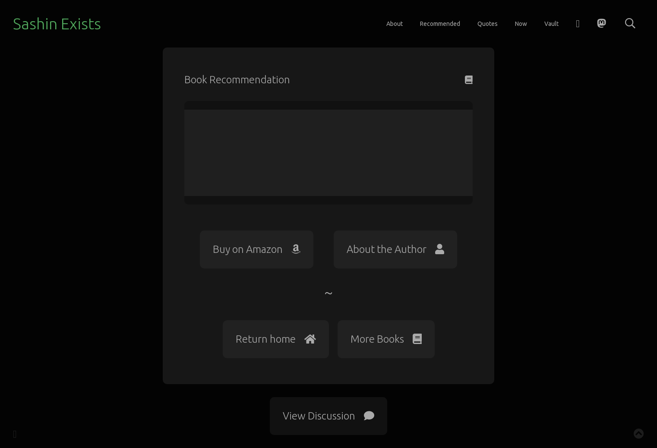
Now (521, 23)
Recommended (440, 23)
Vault (551, 23)
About (394, 23)
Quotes (487, 23)
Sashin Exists (57, 23)
